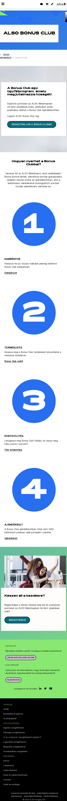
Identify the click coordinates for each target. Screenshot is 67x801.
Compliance (8, 765)
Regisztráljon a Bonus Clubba (32, 124)
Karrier (6, 760)
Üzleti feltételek (51, 796)
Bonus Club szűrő (13, 361)
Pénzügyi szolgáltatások (14, 732)
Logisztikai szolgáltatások (14, 742)
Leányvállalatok (10, 770)
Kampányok (10, 272)
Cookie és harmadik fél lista (23, 793)
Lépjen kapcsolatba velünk (20, 657)
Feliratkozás (13, 679)
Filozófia (7, 779)
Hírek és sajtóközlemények (15, 774)
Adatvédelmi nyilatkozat (47, 793)
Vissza (6, 54)
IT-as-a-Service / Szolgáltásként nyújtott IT (22, 737)
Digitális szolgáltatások (13, 727)
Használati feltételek (33, 796)
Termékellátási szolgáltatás (15, 751)
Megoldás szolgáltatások (14, 746)
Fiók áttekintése (13, 449)
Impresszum (16, 796)
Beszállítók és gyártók (13, 713)
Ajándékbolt (10, 538)
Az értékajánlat (10, 718)
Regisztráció (17, 619)
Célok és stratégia (11, 784)
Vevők (6, 709)
